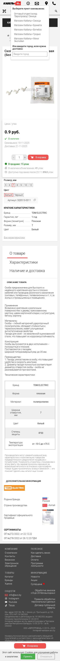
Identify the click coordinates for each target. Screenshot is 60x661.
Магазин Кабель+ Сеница (27, 20)
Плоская (36, 221)
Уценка (8, 583)
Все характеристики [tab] (14, 237)
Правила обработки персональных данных (43, 600)
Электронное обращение (11, 564)
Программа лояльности (37, 564)
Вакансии (10, 559)
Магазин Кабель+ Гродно (27, 34)
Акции (34, 580)
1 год (34, 217)
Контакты (10, 556)
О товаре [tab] (17, 253)
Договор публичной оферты (45, 606)
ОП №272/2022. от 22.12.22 (18, 534)
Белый (35, 229)
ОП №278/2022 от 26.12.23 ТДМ (20, 538)
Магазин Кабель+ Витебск (28, 29)
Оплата (35, 559)
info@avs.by (13, 595)
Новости (35, 576)
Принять (28, 656)
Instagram (12, 598)
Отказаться (46, 656)
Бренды (9, 580)
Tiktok (10, 605)
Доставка (36, 556)
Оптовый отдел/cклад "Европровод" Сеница (25, 15)
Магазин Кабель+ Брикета (28, 25)
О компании (11, 552)
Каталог (9, 576)
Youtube (11, 602)
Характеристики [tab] (24, 262)
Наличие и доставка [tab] (27, 270)
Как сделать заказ (40, 552)
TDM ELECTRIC (39, 213)
